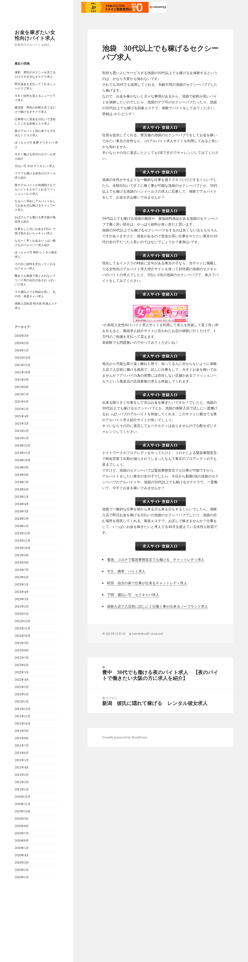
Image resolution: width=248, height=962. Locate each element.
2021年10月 (22, 792)
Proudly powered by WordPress (124, 737)
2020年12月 (22, 865)
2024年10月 (22, 528)
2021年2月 (22, 850)
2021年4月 (22, 835)
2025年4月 (22, 484)
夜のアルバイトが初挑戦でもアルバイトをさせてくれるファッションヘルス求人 (35, 257)
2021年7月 (22, 813)
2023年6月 (22, 645)
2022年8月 (22, 718)
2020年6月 (22, 909)
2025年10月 (22, 440)
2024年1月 (22, 594)
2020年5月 (22, 916)
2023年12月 (22, 601)
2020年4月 (22, 923)
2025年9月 (22, 448)
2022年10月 (22, 704)
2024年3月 (22, 579)
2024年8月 (22, 543)
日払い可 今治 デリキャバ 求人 (35, 234)
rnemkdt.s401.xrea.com (147, 634)
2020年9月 (22, 887)
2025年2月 (22, 499)
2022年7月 (22, 726)
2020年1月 (22, 945)
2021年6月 (22, 821)
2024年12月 (22, 513)
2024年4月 (22, 572)
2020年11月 (22, 872)
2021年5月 (22, 828)
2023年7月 (22, 638)
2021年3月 (22, 843)
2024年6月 (22, 557)
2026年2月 (22, 411)
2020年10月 (22, 879)
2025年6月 (22, 470)
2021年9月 (22, 799)
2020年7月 (22, 901)
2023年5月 (22, 652)
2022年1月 (22, 770)
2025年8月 (22, 455)
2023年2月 (22, 674)
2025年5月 (22, 477)
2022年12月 (22, 689)
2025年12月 (22, 426)
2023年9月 (22, 623)
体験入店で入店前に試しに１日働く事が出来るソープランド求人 (157, 606)
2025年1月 (22, 506)
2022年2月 (22, 762)
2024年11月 (22, 521)
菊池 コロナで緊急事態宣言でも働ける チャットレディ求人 (155, 559)
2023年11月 (22, 609)
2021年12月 (22, 777)
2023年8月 (22, 631)
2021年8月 (22, 806)
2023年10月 (22, 616)
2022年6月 (22, 733)
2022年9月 (22, 711)
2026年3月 (22, 404)
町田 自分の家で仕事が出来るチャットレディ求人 (147, 583)
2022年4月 (22, 748)
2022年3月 (22, 755)
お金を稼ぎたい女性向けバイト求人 (35, 103)
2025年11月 (22, 433)
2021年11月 (22, 784)
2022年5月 (22, 740)
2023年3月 (22, 667)
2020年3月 (22, 931)
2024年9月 (22, 535)
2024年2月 (22, 587)
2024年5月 (22, 565)
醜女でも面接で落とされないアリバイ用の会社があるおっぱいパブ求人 (35, 348)
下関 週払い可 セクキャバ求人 (133, 594)
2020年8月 (22, 894)
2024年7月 (22, 550)
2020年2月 (22, 938)
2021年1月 (22, 857)
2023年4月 (22, 660)
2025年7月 (22, 462)
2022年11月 (22, 696)
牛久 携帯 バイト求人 (126, 571)
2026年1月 (22, 418)
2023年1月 (22, 682)
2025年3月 (22, 492)
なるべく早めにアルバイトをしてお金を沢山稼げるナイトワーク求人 (35, 273)
